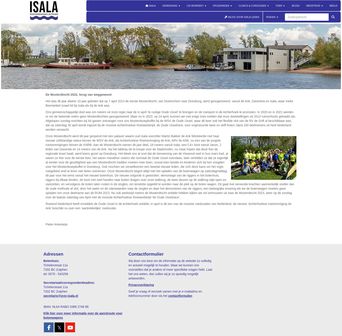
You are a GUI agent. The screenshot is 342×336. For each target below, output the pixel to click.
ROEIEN (272, 17)
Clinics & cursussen (254, 5)
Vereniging (171, 5)
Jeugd (295, 5)
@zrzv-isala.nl (60, 296)
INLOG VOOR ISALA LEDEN (241, 17)
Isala (150, 5)
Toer (280, 5)
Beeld (333, 5)
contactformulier (180, 296)
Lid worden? (196, 5)
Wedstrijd (314, 5)
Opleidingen (222, 5)
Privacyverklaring (141, 285)
